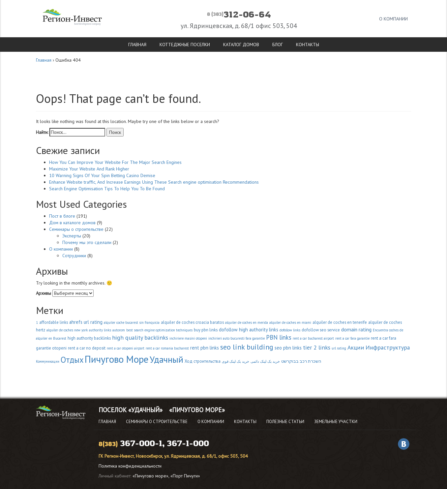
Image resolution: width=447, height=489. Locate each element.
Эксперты (71, 236)
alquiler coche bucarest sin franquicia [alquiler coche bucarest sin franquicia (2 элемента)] (132, 322)
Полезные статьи (285, 421)
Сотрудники (74, 256)
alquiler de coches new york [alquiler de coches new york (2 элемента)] (67, 330)
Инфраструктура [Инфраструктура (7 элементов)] (388, 347)
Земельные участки (335, 421)
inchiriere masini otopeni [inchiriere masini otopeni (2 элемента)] (188, 338)
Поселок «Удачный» (131, 410)
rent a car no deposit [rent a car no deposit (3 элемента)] (86, 348)
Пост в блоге (62, 216)
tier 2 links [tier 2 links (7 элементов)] (316, 347)
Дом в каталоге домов (72, 223)
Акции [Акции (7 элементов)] (355, 347)
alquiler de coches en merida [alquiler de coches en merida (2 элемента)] (246, 322)
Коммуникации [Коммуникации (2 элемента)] (47, 361)
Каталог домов (241, 44)
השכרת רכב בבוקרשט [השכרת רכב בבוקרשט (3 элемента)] (301, 361)
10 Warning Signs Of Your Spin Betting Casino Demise (102, 175)
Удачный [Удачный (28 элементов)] (166, 359)
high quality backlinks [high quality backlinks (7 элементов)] (140, 337)
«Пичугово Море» (197, 410)
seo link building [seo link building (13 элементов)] (246, 346)
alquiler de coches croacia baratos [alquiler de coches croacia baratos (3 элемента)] (192, 322)
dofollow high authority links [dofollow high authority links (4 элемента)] (248, 329)
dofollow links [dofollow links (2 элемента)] (290, 330)
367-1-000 (188, 443)
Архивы (43, 293)
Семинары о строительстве (76, 229)
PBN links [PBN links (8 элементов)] (278, 337)
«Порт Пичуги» (185, 476)
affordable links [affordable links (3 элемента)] (53, 322)
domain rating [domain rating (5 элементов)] (356, 329)
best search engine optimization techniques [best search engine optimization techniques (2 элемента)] (159, 330)
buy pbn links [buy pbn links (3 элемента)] (206, 330)
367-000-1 (141, 443)
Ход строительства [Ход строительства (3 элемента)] (203, 361)
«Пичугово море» (150, 476)
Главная (137, 44)
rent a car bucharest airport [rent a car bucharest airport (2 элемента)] (313, 338)
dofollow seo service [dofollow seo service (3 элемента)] (321, 330)
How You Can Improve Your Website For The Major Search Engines (115, 162)
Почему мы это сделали (86, 242)
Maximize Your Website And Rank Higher (89, 169)
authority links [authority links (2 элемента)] (100, 330)
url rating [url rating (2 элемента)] (339, 348)
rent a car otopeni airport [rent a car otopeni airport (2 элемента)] (125, 348)
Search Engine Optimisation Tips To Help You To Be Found (107, 189)
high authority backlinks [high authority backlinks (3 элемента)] (89, 338)
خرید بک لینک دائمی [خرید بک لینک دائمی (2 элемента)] (265, 361)
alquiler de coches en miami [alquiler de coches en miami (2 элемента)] (290, 322)
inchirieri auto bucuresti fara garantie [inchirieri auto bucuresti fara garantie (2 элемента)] (236, 338)
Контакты (307, 44)
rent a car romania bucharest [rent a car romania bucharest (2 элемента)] (167, 348)
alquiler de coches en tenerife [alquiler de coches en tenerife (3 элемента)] (340, 322)
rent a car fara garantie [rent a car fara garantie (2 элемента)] (352, 338)
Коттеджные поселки (185, 44)
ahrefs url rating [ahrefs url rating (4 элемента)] (86, 322)
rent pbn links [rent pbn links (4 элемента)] (204, 348)
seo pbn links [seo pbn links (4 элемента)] (288, 348)
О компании (393, 19)
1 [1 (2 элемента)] (37, 322)
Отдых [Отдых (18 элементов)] (72, 359)
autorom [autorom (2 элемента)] (118, 330)
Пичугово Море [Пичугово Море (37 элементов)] (116, 359)
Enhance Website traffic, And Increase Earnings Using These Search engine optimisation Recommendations (154, 182)
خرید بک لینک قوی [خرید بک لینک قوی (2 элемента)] (235, 361)
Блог (277, 44)
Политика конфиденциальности (130, 466)
